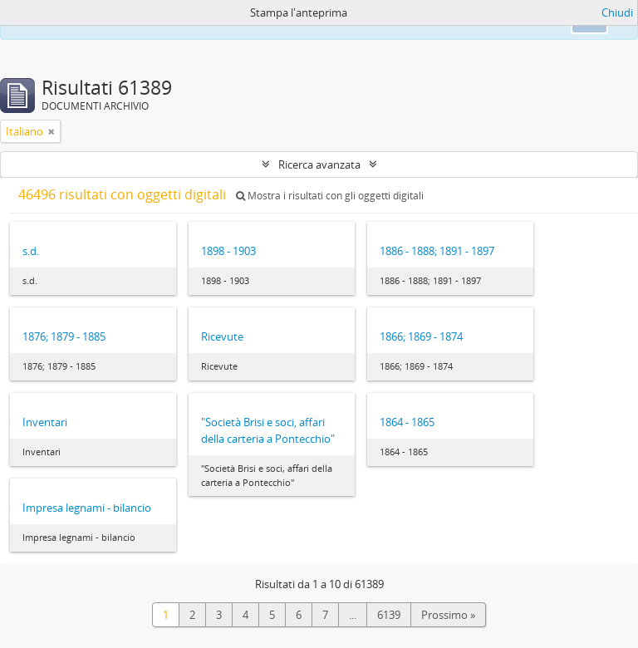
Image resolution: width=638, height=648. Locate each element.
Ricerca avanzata (319, 164)
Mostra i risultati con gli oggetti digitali (330, 196)
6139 (388, 614)
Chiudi (617, 12)
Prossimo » (448, 614)
